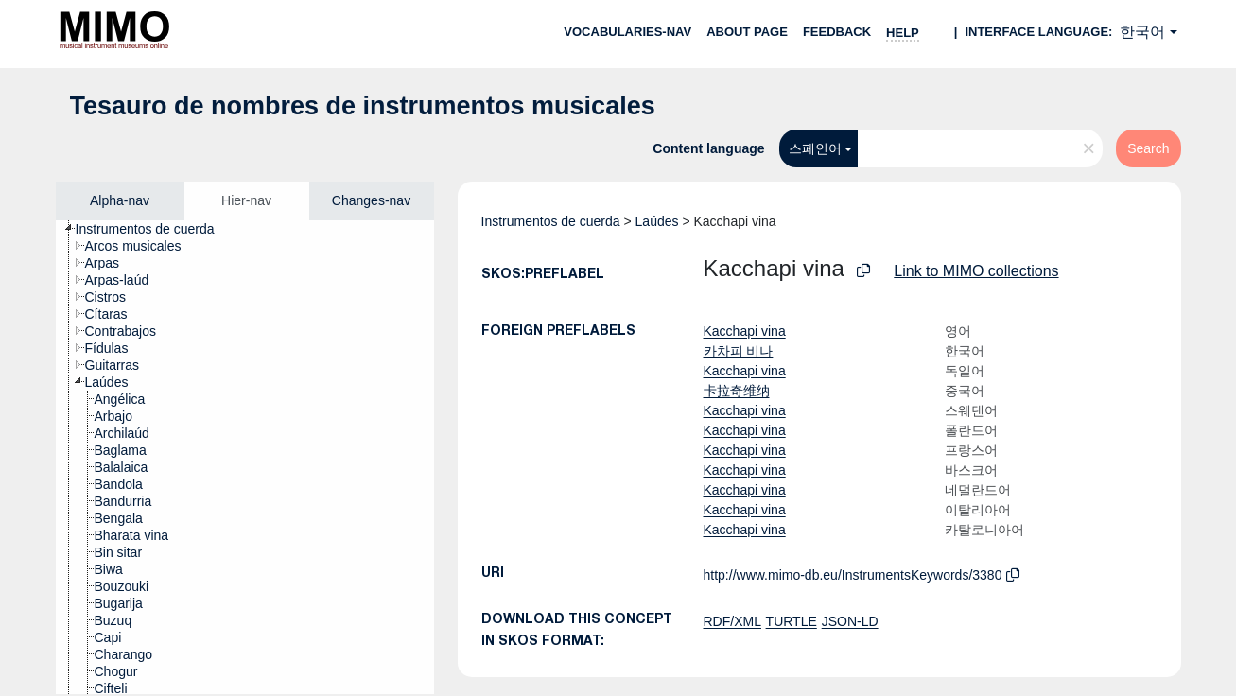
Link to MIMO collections (976, 271)
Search (1148, 148)
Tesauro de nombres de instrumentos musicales (362, 106)
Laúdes (657, 221)
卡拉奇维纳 (737, 390)
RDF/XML (732, 621)
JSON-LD (850, 621)
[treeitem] (153, 228)
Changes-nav (371, 200)
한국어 (1142, 32)
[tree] (245, 457)
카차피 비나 (739, 350)
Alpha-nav (119, 200)
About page (747, 32)
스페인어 (815, 148)
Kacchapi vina (745, 331)
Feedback (837, 32)
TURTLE (791, 621)
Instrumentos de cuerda (550, 221)
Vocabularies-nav (627, 32)
